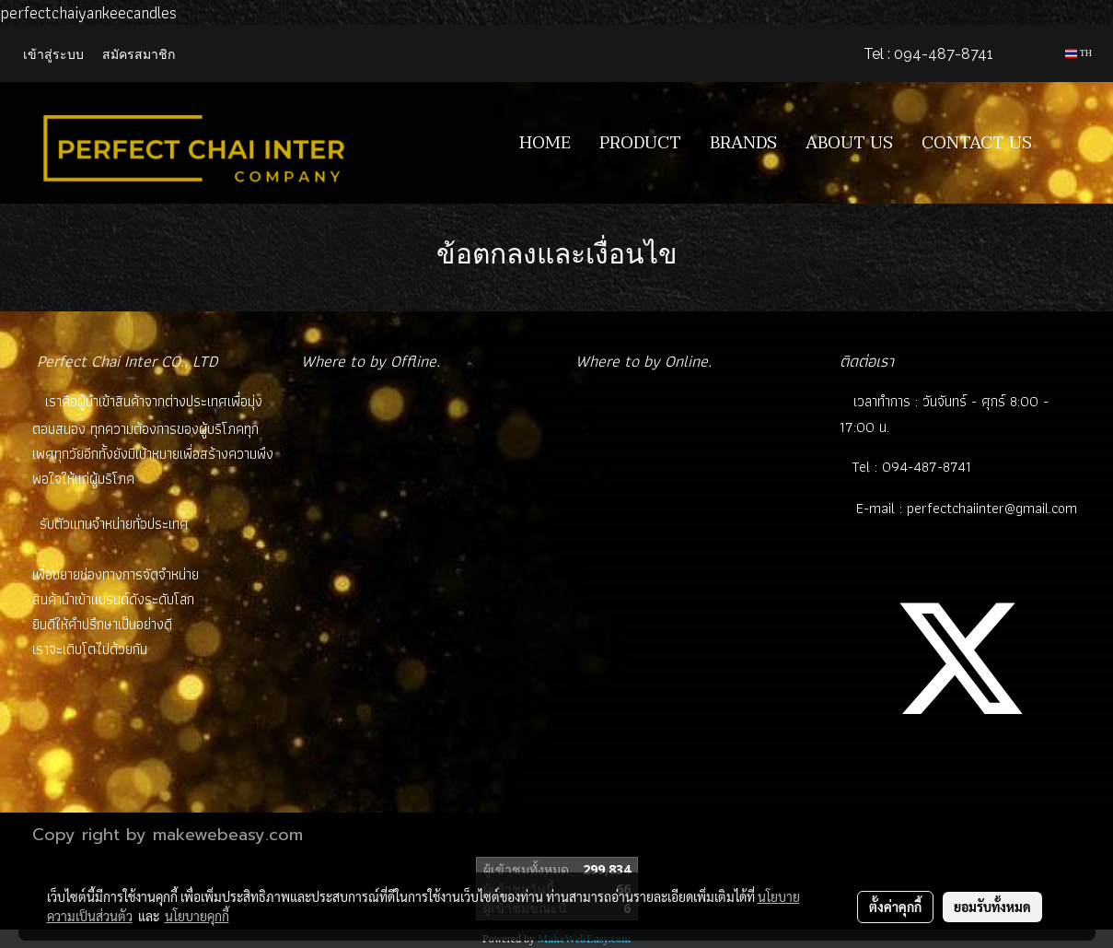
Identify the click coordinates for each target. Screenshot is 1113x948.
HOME (545, 143)
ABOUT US (849, 143)
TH (1078, 53)
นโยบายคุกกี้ (197, 915)
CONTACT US (977, 143)
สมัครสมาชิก (138, 53)
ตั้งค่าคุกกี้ (895, 906)
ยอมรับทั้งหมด (992, 906)
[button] (1073, 142)
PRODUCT (640, 143)
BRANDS (743, 143)
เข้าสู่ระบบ (53, 53)
